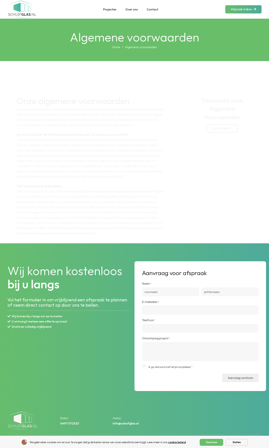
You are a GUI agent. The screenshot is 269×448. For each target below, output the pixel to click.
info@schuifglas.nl (126, 423)
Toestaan (211, 442)
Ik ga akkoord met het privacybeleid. (170, 367)
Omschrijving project (156, 338)
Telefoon (148, 320)
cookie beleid (177, 442)
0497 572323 (69, 423)
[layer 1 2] (21, 9)
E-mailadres (150, 302)
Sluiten (237, 442)
